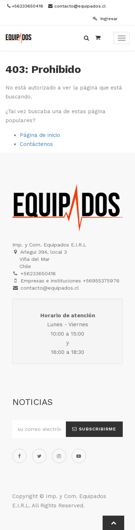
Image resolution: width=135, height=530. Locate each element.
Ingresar (105, 18)
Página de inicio (40, 135)
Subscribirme (94, 429)
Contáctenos (36, 144)
